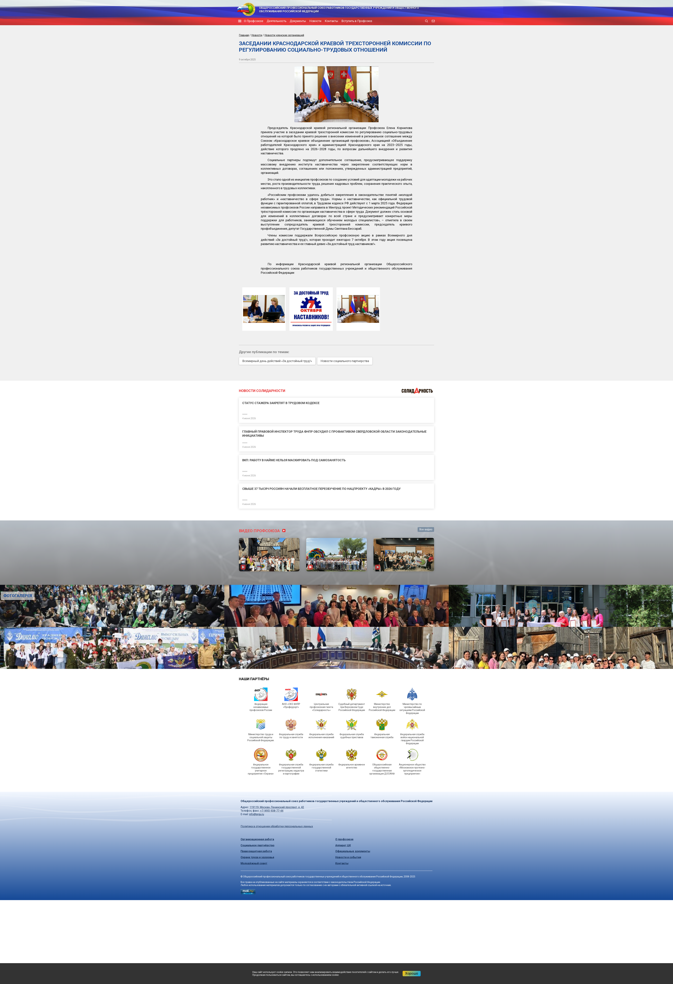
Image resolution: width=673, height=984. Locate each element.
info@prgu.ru (256, 814)
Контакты (331, 21)
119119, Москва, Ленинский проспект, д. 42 (277, 807)
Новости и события (348, 857)
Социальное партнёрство (257, 845)
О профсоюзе (344, 839)
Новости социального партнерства (345, 361)
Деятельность (276, 21)
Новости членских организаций (284, 35)
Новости (315, 21)
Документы (298, 21)
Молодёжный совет (254, 863)
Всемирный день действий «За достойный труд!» (277, 361)
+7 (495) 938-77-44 (271, 810)
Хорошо (411, 973)
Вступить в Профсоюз (357, 21)
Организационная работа (257, 839)
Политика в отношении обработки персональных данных (277, 826)
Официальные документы (352, 851)
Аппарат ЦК (343, 845)
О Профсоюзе (253, 21)
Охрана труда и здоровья (257, 857)
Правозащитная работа (256, 851)
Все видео (425, 529)
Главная (244, 35)
